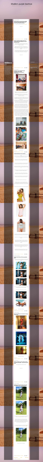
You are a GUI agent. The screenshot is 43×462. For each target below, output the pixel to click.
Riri (15, 330)
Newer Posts (16, 457)
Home (21, 457)
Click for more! (15, 309)
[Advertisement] (21, 13)
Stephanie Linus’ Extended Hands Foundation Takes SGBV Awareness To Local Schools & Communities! (19, 72)
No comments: (21, 67)
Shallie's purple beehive (21, 4)
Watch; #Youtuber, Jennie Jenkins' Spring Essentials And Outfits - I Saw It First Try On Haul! (21, 362)
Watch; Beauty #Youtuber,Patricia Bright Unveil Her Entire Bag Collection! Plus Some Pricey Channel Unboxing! (20, 22)
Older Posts (26, 457)
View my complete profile (7, 74)
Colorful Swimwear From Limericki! (19, 153)
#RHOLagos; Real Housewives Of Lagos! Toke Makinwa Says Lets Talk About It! (20, 385)
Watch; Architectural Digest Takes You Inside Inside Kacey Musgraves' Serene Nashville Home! (20, 41)
